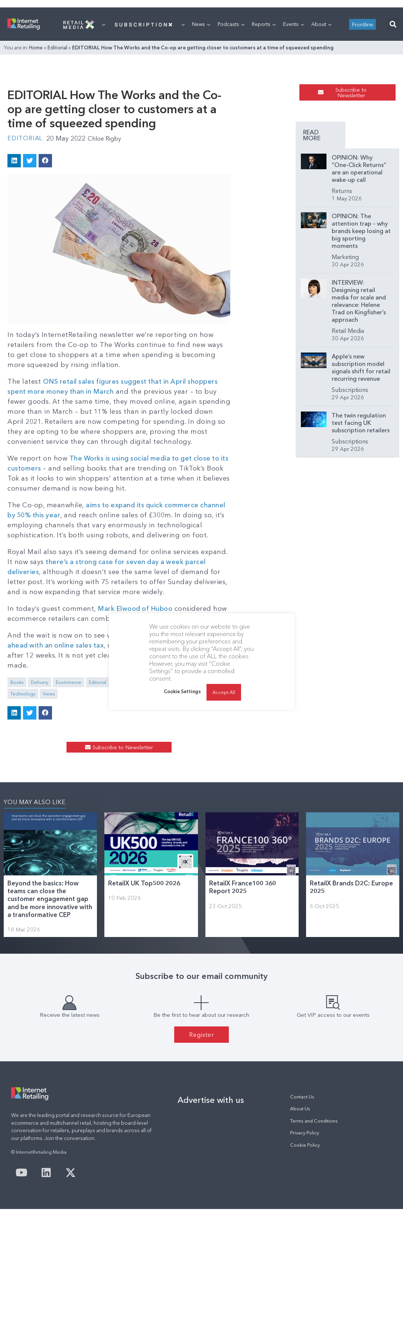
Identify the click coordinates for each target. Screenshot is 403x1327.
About (321, 117)
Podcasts (231, 117)
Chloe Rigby (109, 265)
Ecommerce (68, 768)
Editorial (57, 140)
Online (187, 768)
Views (262, 768)
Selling (209, 768)
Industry (164, 768)
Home (36, 140)
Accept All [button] (223, 692)
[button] (393, 117)
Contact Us (302, 1205)
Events (293, 117)
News (201, 117)
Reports (264, 117)
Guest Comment (131, 768)
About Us (300, 1216)
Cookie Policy (305, 1253)
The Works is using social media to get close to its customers (170, 564)
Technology (236, 768)
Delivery (39, 768)
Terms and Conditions (314, 1229)
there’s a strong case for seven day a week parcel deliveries (106, 668)
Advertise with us (211, 1208)
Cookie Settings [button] (182, 691)
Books (16, 768)
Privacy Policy (304, 1241)
